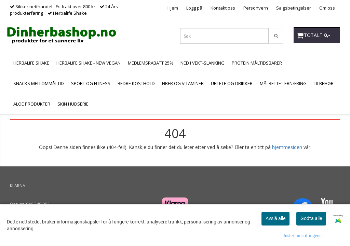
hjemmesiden (287, 147)
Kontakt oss (223, 8)
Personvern (255, 8)
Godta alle (311, 218)
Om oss (327, 8)
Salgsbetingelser (293, 8)
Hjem (172, 8)
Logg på (194, 8)
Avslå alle (275, 218)
